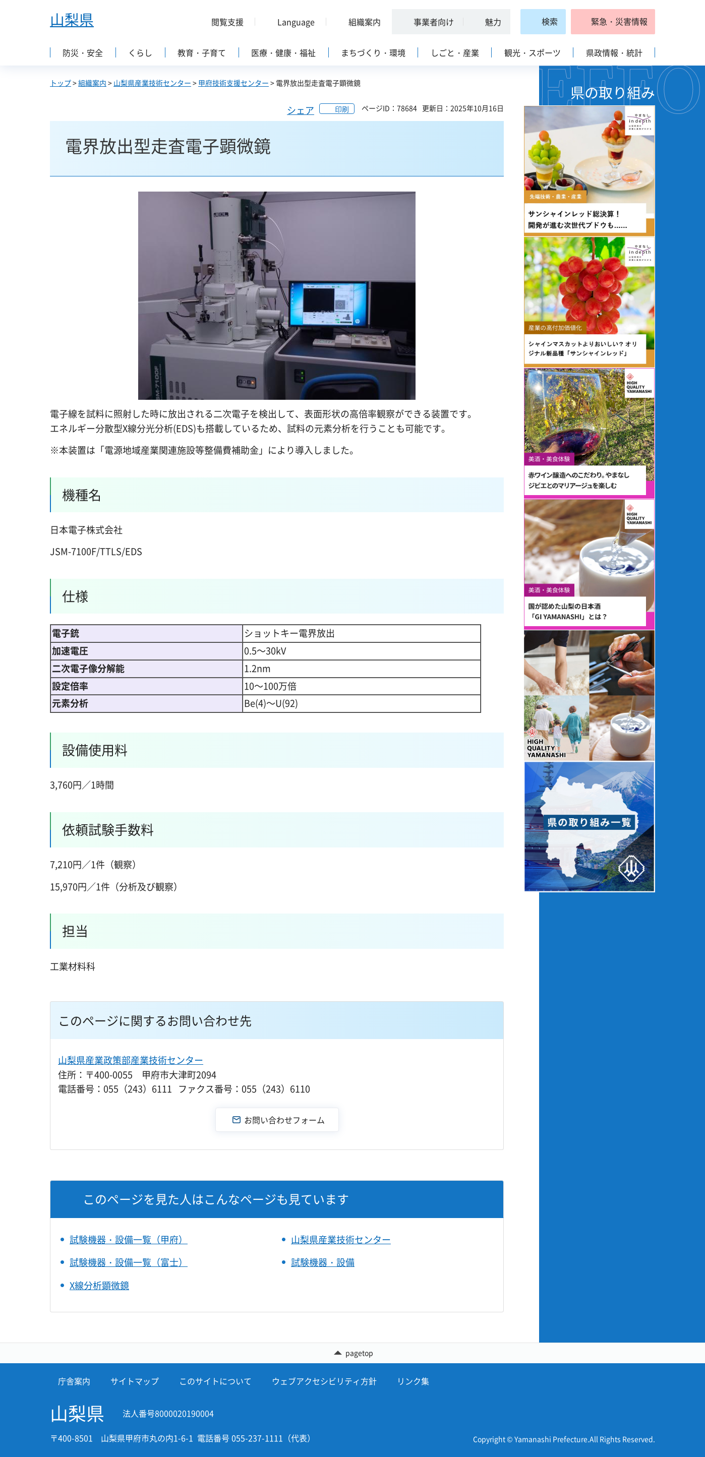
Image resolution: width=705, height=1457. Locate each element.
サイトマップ (134, 1381)
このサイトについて (215, 1381)
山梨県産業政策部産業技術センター (130, 1060)
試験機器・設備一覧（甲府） (129, 1239)
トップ (60, 83)
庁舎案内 (74, 1381)
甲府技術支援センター (233, 83)
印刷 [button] (342, 109)
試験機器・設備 (323, 1262)
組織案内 (92, 83)
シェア (300, 110)
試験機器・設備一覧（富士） (129, 1262)
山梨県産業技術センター (152, 83)
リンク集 (413, 1381)
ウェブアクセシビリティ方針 (324, 1381)
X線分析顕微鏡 (99, 1285)
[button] (223, 21)
